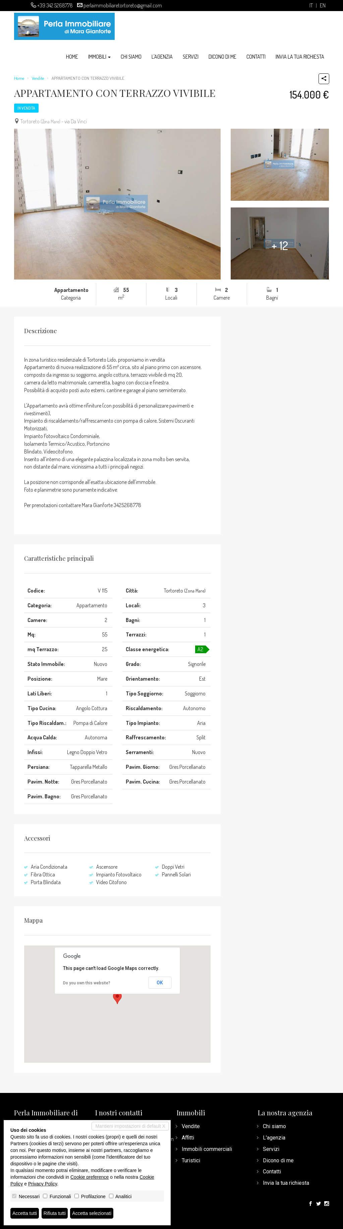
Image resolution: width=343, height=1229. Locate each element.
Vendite (38, 78)
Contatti (256, 56)
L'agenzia (162, 56)
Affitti (188, 1137)
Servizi (190, 56)
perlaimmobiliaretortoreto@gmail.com (122, 5)
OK (160, 982)
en (323, 5)
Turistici (191, 1160)
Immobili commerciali (207, 1149)
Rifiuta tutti (55, 1213)
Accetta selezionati (91, 1213)
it (311, 5)
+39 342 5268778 (55, 5)
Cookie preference (89, 1177)
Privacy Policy (42, 1183)
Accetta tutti (24, 1213)
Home (72, 56)
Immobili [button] (99, 56)
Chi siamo (131, 56)
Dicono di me (222, 56)
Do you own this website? (86, 983)
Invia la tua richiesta (300, 56)
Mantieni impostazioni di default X (130, 1126)
